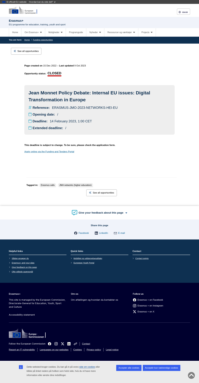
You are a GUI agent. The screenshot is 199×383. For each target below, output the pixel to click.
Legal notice (112, 349)
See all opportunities (26, 51)
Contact (86, 343)
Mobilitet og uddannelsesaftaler (88, 258)
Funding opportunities (43, 40)
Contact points (142, 258)
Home (15, 32)
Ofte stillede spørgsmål (22, 271)
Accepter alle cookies (128, 368)
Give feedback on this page (24, 267)
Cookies (77, 349)
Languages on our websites (54, 349)
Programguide (76, 32)
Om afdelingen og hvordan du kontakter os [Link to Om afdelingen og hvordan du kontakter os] (94, 299)
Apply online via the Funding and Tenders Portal (49, 151)
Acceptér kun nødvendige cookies (161, 368)
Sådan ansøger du (20, 258)
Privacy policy (94, 349)
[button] (81, 233)
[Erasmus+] (25, 10)
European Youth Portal (84, 263)
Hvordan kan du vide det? (42, 2)
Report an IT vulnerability (22, 349)
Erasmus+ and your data (23, 263)
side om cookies (87, 367)
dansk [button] (183, 12)
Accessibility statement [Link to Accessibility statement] (22, 314)
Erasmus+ (15, 293)
